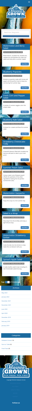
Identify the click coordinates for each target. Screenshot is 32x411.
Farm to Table (6, 344)
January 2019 (6, 325)
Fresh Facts (5, 348)
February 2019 (6, 321)
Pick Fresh (15, 386)
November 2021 (6, 305)
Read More (25, 64)
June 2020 (4, 309)
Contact (15, 396)
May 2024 (4, 293)
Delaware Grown (7, 340)
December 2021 (6, 301)
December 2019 (6, 317)
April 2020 (5, 313)
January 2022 (6, 297)
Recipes (15, 392)
